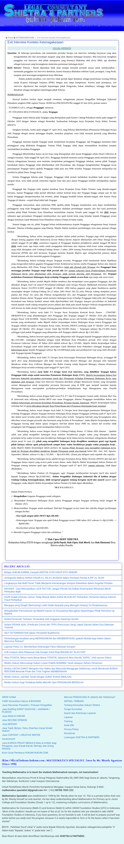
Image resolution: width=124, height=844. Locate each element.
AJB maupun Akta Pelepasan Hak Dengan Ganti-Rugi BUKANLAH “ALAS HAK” (45, 652)
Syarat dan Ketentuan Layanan (80, 713)
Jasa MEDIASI (9, 724)
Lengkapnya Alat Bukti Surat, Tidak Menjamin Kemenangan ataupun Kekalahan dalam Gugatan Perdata (58, 583)
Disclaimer (69, 733)
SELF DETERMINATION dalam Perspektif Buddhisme (32, 632)
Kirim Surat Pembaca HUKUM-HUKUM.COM (25, 752)
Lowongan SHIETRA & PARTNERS (81, 737)
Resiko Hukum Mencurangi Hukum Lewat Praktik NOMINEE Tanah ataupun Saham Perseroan (53, 663)
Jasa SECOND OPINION (14, 720)
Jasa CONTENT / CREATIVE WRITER (21, 735)
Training (68, 721)
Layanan (68, 717)
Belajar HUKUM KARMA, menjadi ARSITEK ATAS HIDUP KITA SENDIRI (40, 572)
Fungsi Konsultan (73, 709)
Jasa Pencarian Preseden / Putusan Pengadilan (27, 705)
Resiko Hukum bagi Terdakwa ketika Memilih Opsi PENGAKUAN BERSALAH (44, 682)
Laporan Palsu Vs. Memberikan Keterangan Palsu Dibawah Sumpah (39, 646)
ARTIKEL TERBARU (74, 701)
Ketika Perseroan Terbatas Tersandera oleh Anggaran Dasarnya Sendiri (41, 619)
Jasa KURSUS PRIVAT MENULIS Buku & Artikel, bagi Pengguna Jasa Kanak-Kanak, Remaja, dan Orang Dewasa (29, 746)
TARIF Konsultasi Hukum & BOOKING (21, 701)
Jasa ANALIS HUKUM (13, 716)
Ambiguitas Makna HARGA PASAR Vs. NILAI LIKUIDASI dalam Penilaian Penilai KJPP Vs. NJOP (54, 577)
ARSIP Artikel (9, 697)
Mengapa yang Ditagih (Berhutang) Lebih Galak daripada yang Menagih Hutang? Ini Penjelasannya (55, 605)
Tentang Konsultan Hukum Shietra (82, 705)
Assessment (8, 738)
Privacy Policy (71, 729)
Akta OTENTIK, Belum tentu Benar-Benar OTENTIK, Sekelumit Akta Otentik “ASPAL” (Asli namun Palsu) (57, 657)
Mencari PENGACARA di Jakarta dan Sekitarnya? (89, 697)
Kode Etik (69, 725)
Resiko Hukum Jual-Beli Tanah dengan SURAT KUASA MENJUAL (38, 676)
